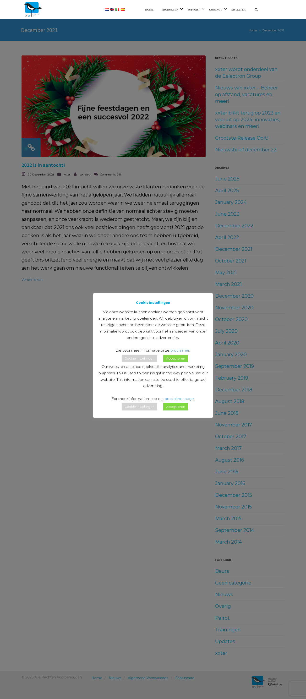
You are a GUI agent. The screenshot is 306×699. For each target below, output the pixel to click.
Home (149, 9)
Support (194, 9)
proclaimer (179, 350)
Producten (170, 9)
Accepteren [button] (175, 358)
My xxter (238, 9)
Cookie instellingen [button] (139, 358)
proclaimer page (179, 398)
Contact (215, 9)
